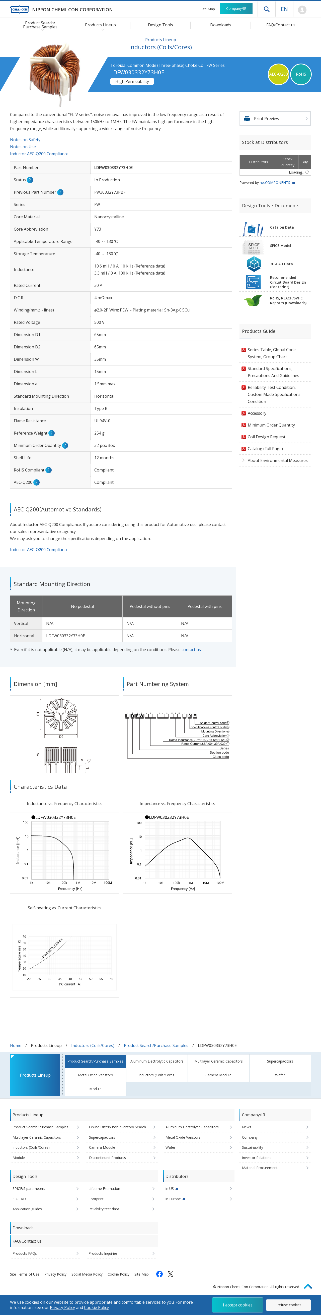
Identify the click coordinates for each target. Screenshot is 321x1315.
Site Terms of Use (24, 1274)
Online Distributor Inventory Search (117, 1127)
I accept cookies (238, 1305)
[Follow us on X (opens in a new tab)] (170, 1274)
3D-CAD (19, 1198)
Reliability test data (104, 1208)
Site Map (208, 9)
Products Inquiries (103, 1253)
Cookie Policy (118, 1274)
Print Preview (266, 118)
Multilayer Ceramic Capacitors (218, 1061)
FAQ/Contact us (280, 25)
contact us (191, 649)
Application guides (27, 1208)
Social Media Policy (87, 1274)
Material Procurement (260, 1167)
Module (95, 1088)
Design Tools (160, 25)
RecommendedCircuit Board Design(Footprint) (288, 282)
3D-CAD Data (281, 263)
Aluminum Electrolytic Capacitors (157, 1061)
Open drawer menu (266, 9)
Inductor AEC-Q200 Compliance (39, 153)
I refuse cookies (288, 1304)
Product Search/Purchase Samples (156, 1045)
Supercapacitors (280, 1061)
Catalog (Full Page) (265, 448)
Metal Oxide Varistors (95, 1075)
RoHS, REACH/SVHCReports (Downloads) (288, 300)
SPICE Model (280, 245)
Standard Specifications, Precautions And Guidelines (273, 372)
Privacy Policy (55, 1274)
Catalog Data (282, 227)
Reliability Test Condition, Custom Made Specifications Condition (274, 394)
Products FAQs (25, 1253)
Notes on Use (23, 146)
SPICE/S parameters (29, 1188)
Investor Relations (256, 1157)
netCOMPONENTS (275, 182)
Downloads (220, 25)
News (246, 1127)
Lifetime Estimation (104, 1188)
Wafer (280, 1075)
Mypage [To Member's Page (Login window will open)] (302, 10)
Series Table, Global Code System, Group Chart (272, 353)
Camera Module (218, 1075)
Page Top (310, 1285)
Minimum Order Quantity (271, 425)
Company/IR (236, 8)
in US (170, 1188)
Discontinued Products (107, 1157)
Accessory (257, 413)
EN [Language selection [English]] (284, 9)
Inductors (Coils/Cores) (92, 1045)
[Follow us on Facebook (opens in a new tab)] (159, 1274)
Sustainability (252, 1147)
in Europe (173, 1198)
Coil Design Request (266, 437)
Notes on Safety (25, 139)
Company (250, 1137)
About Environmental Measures (278, 460)
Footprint (96, 1198)
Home (15, 1045)
